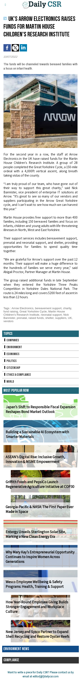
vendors (8, 321)
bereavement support (48, 308)
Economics (11, 354)
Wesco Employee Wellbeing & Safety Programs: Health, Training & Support (35, 584)
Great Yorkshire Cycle (33, 311)
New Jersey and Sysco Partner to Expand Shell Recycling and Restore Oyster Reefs (37, 634)
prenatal (22, 318)
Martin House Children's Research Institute (34, 313)
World (8, 382)
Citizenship (11, 368)
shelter (49, 318)
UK (70, 318)
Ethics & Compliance (17, 375)
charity (67, 308)
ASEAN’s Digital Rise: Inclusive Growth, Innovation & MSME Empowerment (35, 459)
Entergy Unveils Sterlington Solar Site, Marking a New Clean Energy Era (36, 534)
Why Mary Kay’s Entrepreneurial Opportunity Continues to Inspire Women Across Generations (40, 557)
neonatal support (51, 314)
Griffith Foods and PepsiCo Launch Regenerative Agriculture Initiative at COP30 (40, 484)
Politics (10, 361)
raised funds (36, 318)
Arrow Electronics (22, 308)
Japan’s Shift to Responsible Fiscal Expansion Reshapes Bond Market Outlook (40, 409)
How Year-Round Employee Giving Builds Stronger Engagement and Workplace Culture (37, 607)
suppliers (60, 318)
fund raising (10, 311)
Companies (11, 340)
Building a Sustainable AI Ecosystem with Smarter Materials (37, 434)
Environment (12, 347)
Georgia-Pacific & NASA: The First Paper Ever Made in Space (39, 509)
